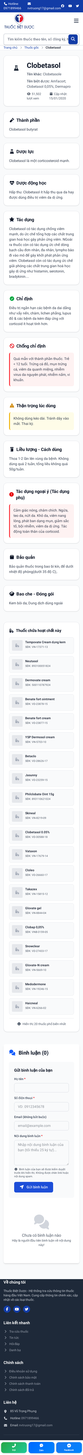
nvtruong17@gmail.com (35, 1425)
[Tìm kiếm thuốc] (41, 39)
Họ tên (19, 1079)
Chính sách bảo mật (20, 1377)
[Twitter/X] (78, 6)
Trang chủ (10, 47)
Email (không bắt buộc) (30, 1117)
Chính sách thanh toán (22, 1383)
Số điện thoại (24, 1098)
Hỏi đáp (12, 1344)
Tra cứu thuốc (16, 1331)
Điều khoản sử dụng (20, 1371)
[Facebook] (63, 6)
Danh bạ (12, 1350)
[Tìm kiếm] (73, 39)
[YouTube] (70, 6)
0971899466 (30, 1418)
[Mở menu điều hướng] (76, 21)
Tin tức (11, 1337)
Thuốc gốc (31, 47)
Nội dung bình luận (28, 1136)
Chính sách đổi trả (19, 1390)
